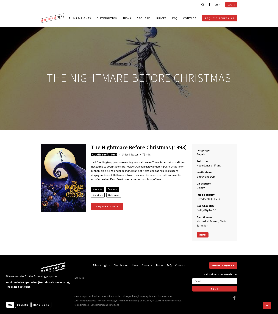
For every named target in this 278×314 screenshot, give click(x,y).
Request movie (107, 206)
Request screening (220, 18)
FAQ (174, 18)
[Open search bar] (202, 4)
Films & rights (80, 18)
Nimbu (178, 300)
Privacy (101, 300)
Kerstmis (98, 195)
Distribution (107, 18)
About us (144, 18)
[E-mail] (214, 281)
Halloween (113, 195)
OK (10, 304)
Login (231, 4)
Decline (23, 304)
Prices (161, 18)
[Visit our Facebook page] (209, 4)
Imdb (202, 234)
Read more (41, 304)
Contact (189, 18)
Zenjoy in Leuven (153, 300)
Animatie (97, 189)
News (127, 18)
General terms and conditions (105, 304)
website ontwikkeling (129, 300)
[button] (267, 305)
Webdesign (112, 300)
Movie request (223, 265)
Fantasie (112, 189)
